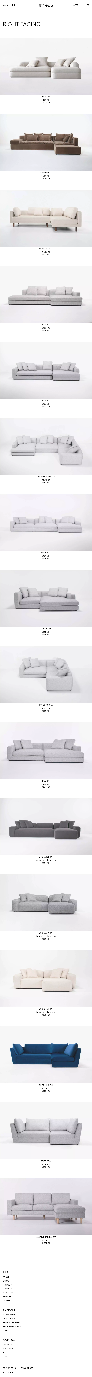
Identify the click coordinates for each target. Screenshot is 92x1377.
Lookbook (7, 1288)
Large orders (9, 1318)
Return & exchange (12, 1326)
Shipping (7, 1296)
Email (5, 1352)
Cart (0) (77, 5)
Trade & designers (11, 1322)
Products (8, 1285)
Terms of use (27, 1368)
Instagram (8, 1348)
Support (9, 1310)
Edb (5, 1272)
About (6, 1277)
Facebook (7, 1344)
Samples (7, 1281)
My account (9, 1314)
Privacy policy (10, 1368)
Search (6, 1330)
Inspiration (8, 1292)
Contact (7, 1300)
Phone (6, 1356)
